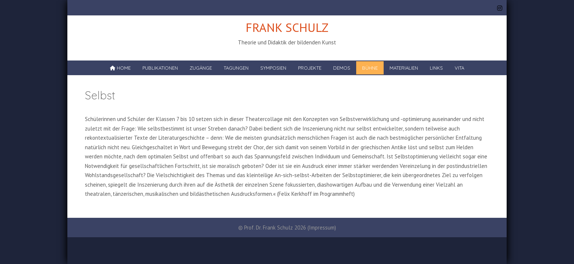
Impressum (322, 227)
